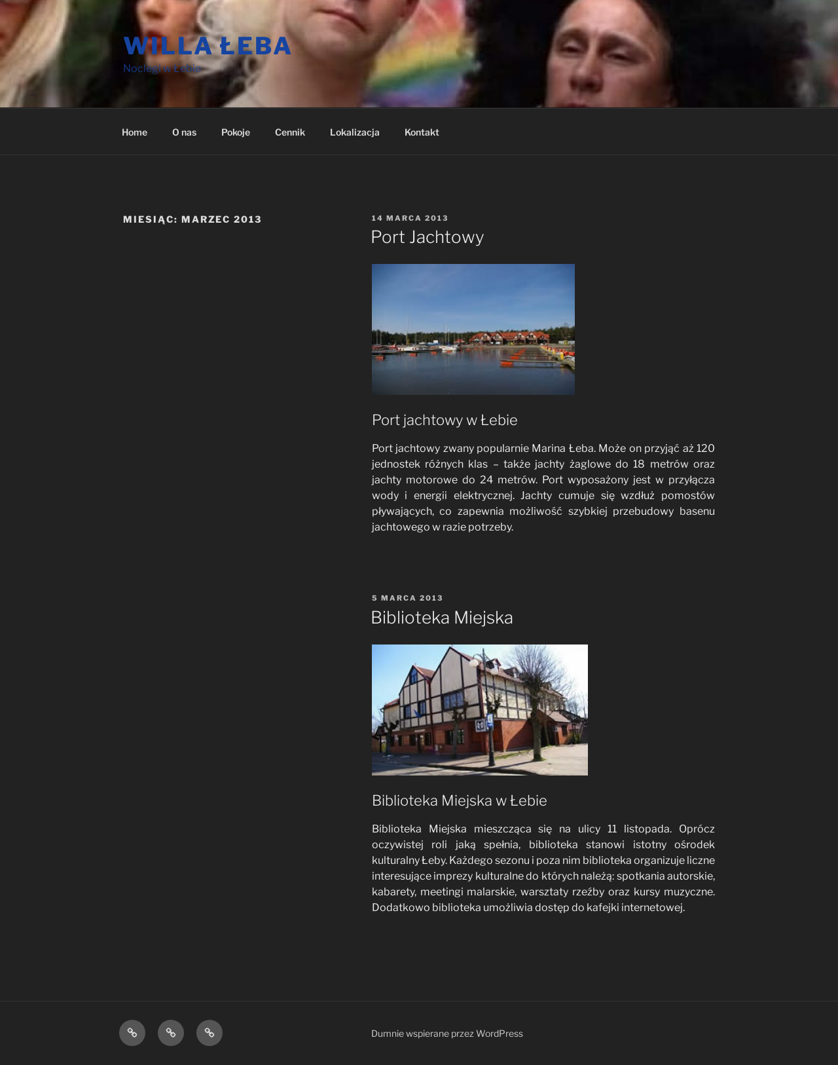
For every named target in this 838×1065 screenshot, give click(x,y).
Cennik (290, 132)
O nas (184, 132)
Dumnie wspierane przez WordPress (447, 1033)
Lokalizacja (355, 132)
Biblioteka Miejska (442, 617)
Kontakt (422, 132)
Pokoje (235, 132)
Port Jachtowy (427, 237)
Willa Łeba (208, 45)
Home (134, 132)
